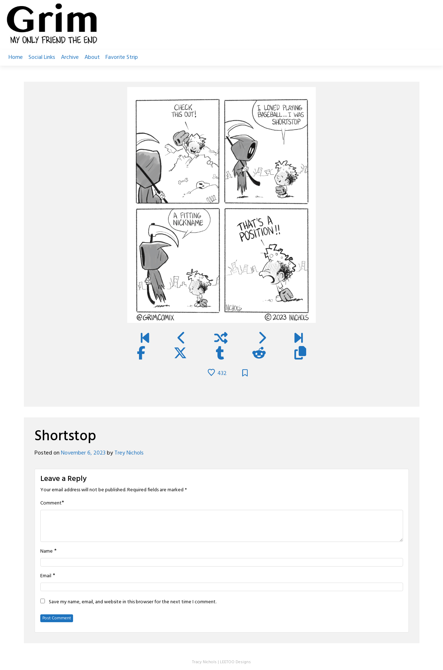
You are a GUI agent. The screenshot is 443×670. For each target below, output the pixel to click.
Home (16, 57)
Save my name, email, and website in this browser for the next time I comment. (132, 602)
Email (45, 576)
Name (46, 551)
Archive (70, 57)
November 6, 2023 (83, 453)
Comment (51, 503)
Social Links (42, 57)
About (92, 57)
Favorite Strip (121, 57)
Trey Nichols (129, 453)
